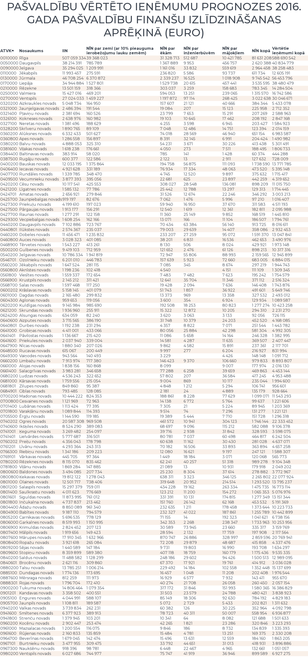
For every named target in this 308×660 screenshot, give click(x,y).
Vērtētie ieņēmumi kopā (288, 50)
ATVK (7, 51)
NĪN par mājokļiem (233, 50)
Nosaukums (31, 51)
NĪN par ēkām (167, 50)
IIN (65, 51)
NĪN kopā (261, 51)
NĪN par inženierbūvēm (199, 50)
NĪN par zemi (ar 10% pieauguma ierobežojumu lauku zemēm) (120, 50)
